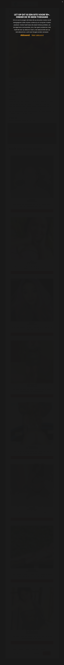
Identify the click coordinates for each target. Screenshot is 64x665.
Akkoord (25, 35)
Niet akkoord (38, 35)
